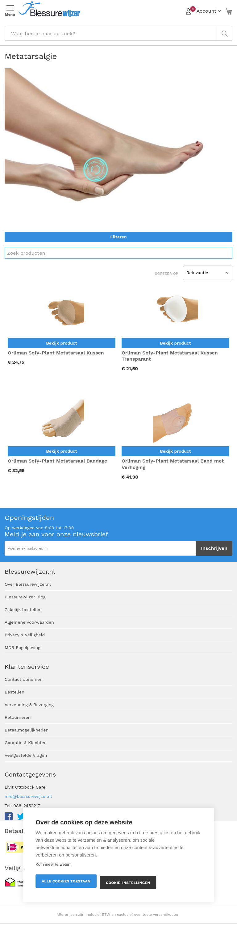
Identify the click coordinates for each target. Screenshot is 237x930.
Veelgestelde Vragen (26, 755)
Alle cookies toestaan (66, 881)
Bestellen (14, 691)
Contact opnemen (24, 679)
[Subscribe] (214, 548)
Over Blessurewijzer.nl (28, 584)
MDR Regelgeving (22, 647)
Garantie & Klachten (26, 742)
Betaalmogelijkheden (26, 729)
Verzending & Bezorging (29, 704)
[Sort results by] (207, 273)
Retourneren (18, 717)
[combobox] (118, 33)
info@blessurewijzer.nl (28, 796)
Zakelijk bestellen (23, 609)
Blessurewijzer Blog (25, 596)
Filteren (118, 236)
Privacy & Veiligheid (25, 634)
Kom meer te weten (52, 864)
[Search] (118, 253)
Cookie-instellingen (128, 883)
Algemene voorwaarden (29, 622)
